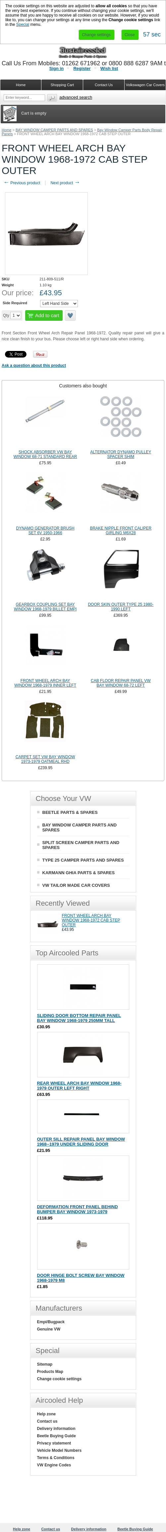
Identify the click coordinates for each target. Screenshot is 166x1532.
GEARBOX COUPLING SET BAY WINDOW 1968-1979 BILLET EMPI (45, 606)
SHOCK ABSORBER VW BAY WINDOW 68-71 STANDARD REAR (45, 454)
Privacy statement (54, 1443)
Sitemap (45, 1364)
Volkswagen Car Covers (145, 85)
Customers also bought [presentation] (83, 385)
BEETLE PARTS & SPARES (70, 812)
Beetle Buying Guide (56, 1436)
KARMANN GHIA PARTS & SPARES (78, 872)
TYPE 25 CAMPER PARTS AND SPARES (83, 860)
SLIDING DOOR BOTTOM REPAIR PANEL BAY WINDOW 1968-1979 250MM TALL (79, 1018)
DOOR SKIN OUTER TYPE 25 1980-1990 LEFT (120, 606)
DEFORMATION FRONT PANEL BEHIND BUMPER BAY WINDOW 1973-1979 (77, 1209)
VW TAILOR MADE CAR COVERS (76, 885)
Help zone (46, 1414)
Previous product (21, 183)
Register (81, 68)
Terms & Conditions (56, 1457)
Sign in (56, 68)
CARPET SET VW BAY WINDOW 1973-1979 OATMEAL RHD (45, 759)
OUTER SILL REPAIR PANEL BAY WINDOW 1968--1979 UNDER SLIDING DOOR (81, 1142)
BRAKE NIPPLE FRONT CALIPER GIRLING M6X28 (120, 530)
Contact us (47, 1421)
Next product (65, 183)
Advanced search (75, 97)
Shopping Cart (62, 85)
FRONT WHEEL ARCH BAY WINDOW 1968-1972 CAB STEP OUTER (91, 920)
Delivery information (56, 1428)
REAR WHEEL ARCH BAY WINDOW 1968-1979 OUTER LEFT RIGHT (79, 1086)
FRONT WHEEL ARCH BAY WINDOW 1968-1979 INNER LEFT (45, 683)
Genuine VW (49, 1329)
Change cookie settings (59, 1379)
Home (6, 130)
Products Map (50, 1371)
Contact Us (104, 85)
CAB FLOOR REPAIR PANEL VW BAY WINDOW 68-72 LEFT (120, 683)
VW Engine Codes (54, 1465)
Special (22, 24)
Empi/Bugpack (51, 1322)
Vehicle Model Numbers (59, 1450)
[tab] (83, 385)
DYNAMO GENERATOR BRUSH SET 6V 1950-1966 (45, 530)
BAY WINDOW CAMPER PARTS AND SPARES (54, 130)
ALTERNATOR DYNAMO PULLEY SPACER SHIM (120, 454)
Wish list (109, 68)
